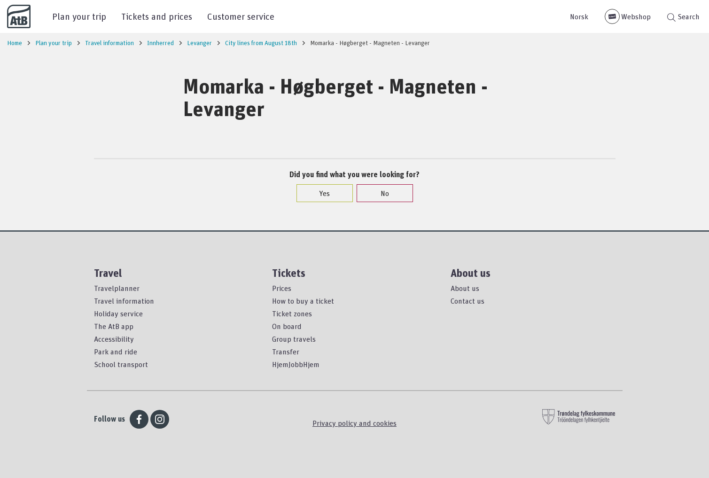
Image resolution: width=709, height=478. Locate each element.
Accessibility (114, 339)
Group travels (294, 339)
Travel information (124, 301)
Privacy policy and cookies (354, 423)
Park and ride (115, 351)
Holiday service (118, 313)
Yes (320, 193)
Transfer (285, 351)
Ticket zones (292, 313)
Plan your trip (79, 16)
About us (465, 288)
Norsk (579, 16)
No (380, 193)
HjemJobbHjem (295, 364)
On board (287, 326)
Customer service (240, 16)
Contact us (467, 301)
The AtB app (113, 326)
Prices (281, 288)
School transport (121, 364)
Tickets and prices (156, 16)
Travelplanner (117, 288)
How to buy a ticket (303, 301)
